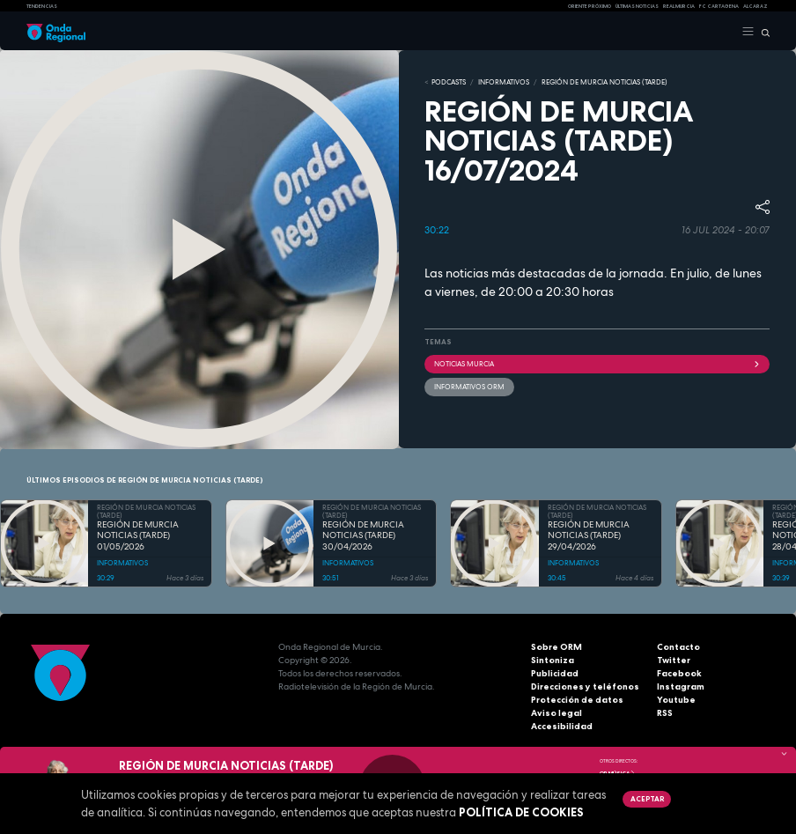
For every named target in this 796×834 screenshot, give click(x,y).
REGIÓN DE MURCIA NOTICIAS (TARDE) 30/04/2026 (363, 536)
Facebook (679, 673)
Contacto (678, 647)
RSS (665, 713)
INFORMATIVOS (503, 81)
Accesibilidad (562, 726)
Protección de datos (577, 699)
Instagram (680, 686)
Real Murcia (679, 6)
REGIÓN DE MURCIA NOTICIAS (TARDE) (604, 81)
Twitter (673, 660)
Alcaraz (755, 6)
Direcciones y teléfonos (585, 686)
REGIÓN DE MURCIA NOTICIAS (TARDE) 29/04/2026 (589, 536)
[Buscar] (762, 32)
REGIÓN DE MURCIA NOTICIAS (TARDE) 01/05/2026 (138, 536)
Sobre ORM (556, 647)
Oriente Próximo (589, 6)
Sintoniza (552, 660)
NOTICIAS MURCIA (597, 363)
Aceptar (647, 798)
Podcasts (448, 81)
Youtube (676, 699)
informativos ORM (469, 386)
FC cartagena (719, 6)
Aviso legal (556, 713)
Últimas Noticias (637, 6)
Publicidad (555, 673)
